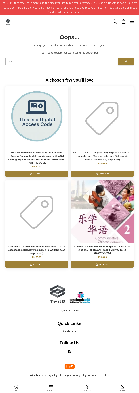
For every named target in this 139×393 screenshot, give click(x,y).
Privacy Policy (51, 375)
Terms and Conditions (98, 375)
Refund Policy (36, 375)
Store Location (69, 331)
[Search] (61, 61)
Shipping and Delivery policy (72, 375)
